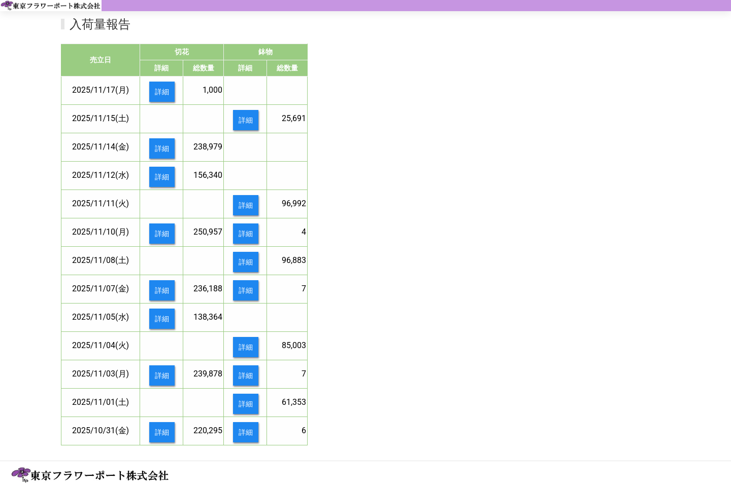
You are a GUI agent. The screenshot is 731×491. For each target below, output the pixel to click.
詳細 (162, 92)
